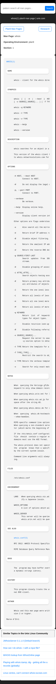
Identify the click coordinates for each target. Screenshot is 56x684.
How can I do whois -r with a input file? (21, 648)
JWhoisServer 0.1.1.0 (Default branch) (21, 641)
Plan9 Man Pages (14, 29)
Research (45, 29)
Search (49, 8)
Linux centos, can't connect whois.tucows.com (25, 673)
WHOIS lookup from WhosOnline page (21, 655)
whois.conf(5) (21, 538)
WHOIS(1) (10, 62)
